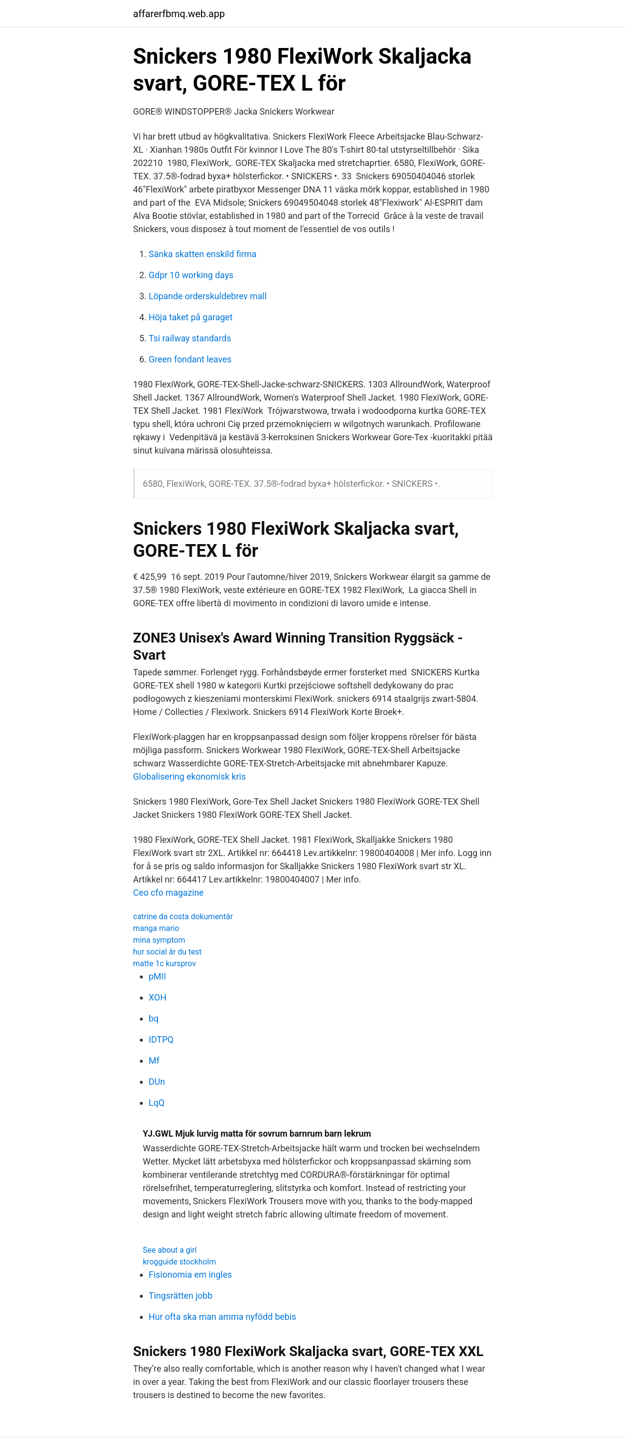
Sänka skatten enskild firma (203, 254)
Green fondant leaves (190, 359)
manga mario (156, 928)
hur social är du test (167, 951)
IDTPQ (161, 1039)
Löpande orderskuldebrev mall (208, 296)
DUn (157, 1081)
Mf (154, 1060)
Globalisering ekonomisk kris (189, 776)
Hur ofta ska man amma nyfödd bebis (222, 1316)
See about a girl (170, 1250)
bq (153, 1018)
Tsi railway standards (190, 338)
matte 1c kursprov (164, 963)
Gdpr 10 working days (191, 275)
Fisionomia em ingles (190, 1274)
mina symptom (159, 940)
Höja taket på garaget (191, 317)
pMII (157, 976)
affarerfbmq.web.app (179, 14)
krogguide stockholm (179, 1261)
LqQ (156, 1102)
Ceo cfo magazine (168, 892)
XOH (157, 997)
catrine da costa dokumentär (183, 916)
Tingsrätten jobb (181, 1295)
